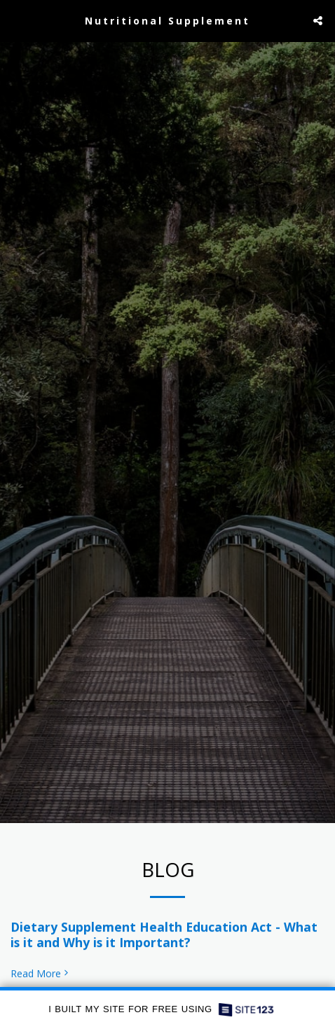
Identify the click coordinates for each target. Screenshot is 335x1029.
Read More (41, 978)
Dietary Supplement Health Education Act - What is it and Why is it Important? (164, 939)
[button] (15, 20)
